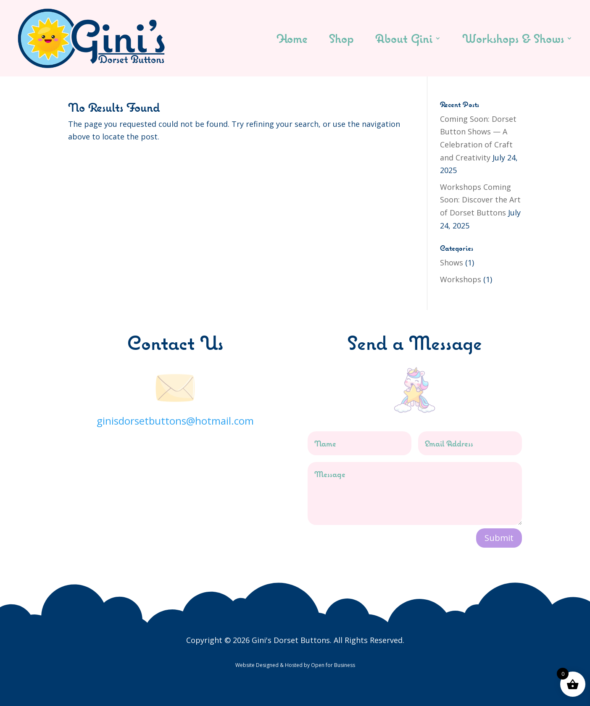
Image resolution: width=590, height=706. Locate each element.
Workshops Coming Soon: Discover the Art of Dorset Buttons (480, 200)
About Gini (403, 38)
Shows (451, 262)
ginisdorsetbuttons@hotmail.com (175, 421)
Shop (341, 38)
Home (292, 38)
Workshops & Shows (513, 38)
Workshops (460, 279)
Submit (499, 537)
